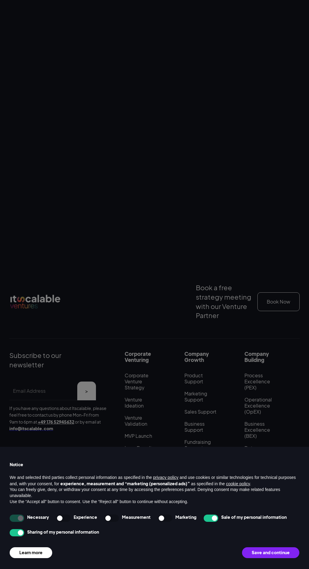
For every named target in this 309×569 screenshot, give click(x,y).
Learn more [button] (31, 552)
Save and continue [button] (271, 552)
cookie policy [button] (238, 483)
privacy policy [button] (165, 477)
